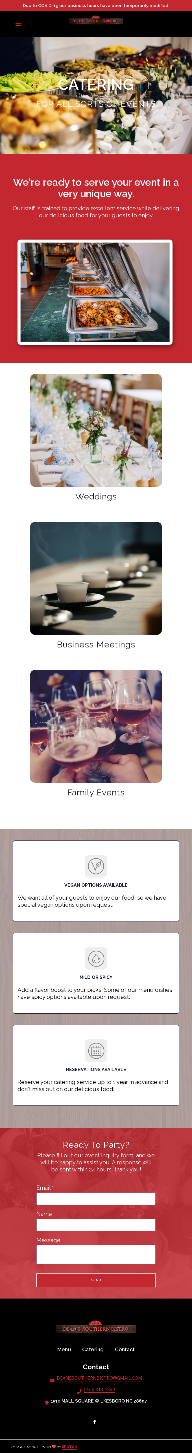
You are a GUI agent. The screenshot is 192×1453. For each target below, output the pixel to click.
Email (45, 1187)
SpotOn (69, 1447)
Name (44, 1214)
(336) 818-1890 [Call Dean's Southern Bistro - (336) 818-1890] (99, 1389)
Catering (94, 1349)
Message (48, 1240)
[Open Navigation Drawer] (18, 25)
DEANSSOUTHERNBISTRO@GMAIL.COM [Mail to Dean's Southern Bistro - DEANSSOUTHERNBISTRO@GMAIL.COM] (99, 1378)
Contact (126, 1349)
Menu (65, 1349)
